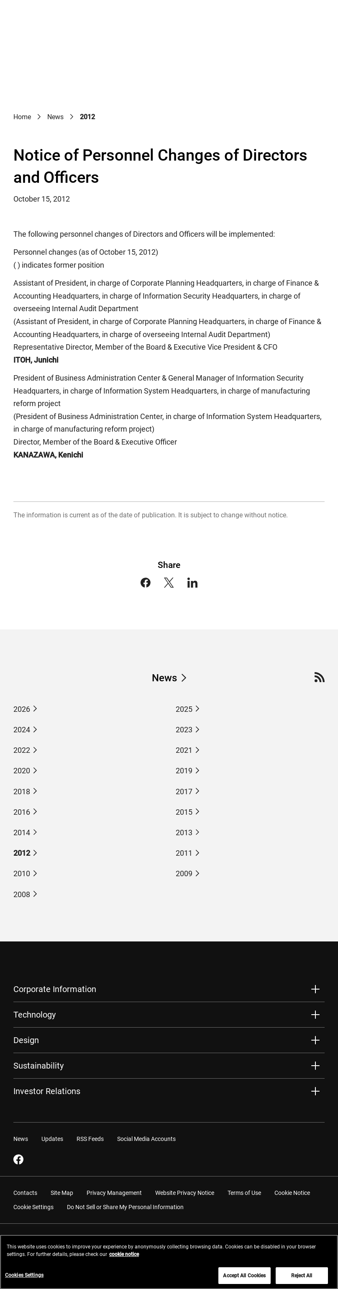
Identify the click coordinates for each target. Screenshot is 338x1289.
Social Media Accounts (146, 1138)
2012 (21, 853)
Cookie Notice (292, 1192)
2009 (184, 873)
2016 (21, 812)
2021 (184, 750)
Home (22, 117)
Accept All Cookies (244, 1279)
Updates (52, 1138)
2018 (21, 791)
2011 (184, 853)
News (55, 117)
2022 (21, 750)
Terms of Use (244, 1192)
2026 (21, 709)
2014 (21, 832)
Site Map (62, 1192)
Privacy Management (114, 1192)
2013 (184, 832)
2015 (184, 812)
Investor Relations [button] (46, 1091)
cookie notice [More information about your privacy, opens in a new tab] (124, 1258)
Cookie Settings (33, 1206)
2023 (184, 729)
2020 (21, 770)
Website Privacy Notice (184, 1192)
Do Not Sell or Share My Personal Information (125, 1206)
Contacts (25, 1192)
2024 (21, 729)
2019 (184, 770)
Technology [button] (34, 1015)
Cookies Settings (24, 1279)
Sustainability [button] (38, 1066)
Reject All (301, 1279)
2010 (21, 873)
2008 (21, 894)
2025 (184, 709)
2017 (184, 791)
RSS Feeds (90, 1138)
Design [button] (26, 1040)
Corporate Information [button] (54, 989)
